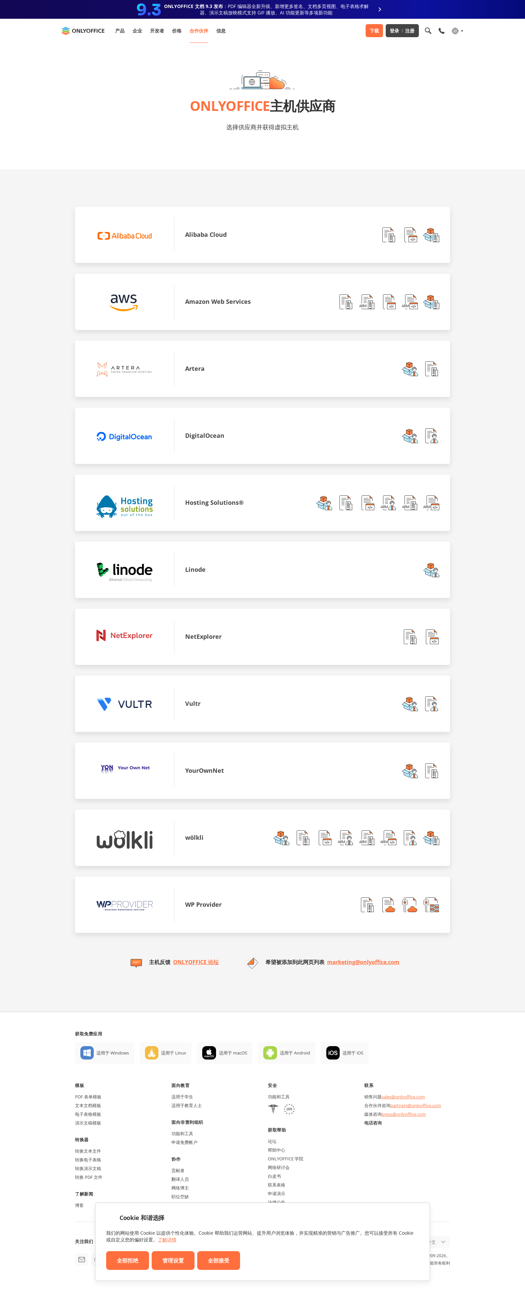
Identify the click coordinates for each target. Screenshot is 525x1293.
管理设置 (173, 1260)
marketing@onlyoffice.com (363, 962)
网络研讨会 (279, 1167)
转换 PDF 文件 (88, 1177)
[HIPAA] (273, 1110)
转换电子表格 (88, 1160)
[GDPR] (289, 1110)
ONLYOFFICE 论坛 (196, 962)
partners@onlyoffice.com (415, 1105)
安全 (272, 1085)
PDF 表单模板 (88, 1097)
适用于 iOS (353, 1053)
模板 (79, 1085)
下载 (374, 30)
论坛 (272, 1141)
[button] (388, 235)
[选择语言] (457, 31)
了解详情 (167, 1239)
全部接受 (218, 1260)
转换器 (82, 1140)
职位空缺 (180, 1197)
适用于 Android (295, 1053)
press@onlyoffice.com (404, 1114)
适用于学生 (182, 1097)
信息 (221, 30)
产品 (120, 30)
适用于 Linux (173, 1053)
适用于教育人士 (186, 1105)
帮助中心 (276, 1150)
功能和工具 (182, 1134)
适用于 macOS (233, 1053)
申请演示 (276, 1193)
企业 (137, 30)
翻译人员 (180, 1179)
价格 (176, 30)
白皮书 (274, 1176)
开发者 (157, 30)
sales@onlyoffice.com (403, 1097)
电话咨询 (373, 1123)
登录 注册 (402, 30)
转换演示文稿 (88, 1168)
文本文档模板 (88, 1105)
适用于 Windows (112, 1053)
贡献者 (177, 1170)
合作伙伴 (199, 30)
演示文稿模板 (88, 1123)
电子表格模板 (88, 1114)
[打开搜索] (428, 31)
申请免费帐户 (184, 1142)
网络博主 (180, 1188)
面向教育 (180, 1085)
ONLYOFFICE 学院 (285, 1159)
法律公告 (276, 1202)
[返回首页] (83, 31)
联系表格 (276, 1185)
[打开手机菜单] (442, 31)
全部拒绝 (127, 1260)
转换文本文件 (88, 1151)
